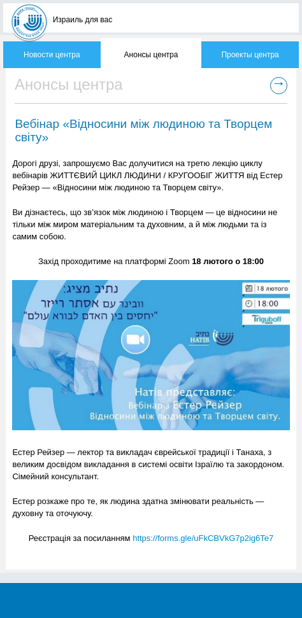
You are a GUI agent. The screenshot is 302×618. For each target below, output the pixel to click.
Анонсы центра (151, 54)
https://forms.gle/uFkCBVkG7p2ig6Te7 (203, 538)
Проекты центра (249, 54)
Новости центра (52, 54)
